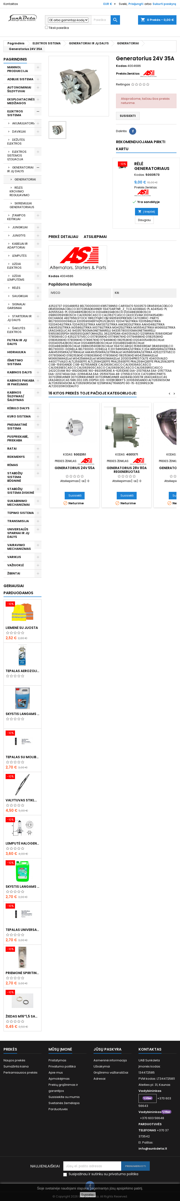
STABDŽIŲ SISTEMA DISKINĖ (20, 491)
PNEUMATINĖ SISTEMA (17, 426)
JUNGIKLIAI (20, 227)
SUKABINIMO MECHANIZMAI (18, 503)
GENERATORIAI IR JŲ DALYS (20, 169)
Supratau (87, 1195)
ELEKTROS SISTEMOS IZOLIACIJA (16, 155)
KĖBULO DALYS (18, 408)
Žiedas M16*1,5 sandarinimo (22, 1016)
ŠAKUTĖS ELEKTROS (16, 330)
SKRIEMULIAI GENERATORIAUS (22, 205)
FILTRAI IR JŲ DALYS (17, 342)
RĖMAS (12, 465)
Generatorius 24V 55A (75, 468)
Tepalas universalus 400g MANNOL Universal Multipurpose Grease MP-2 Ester (22, 930)
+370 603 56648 (152, 1118)
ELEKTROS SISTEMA (15, 113)
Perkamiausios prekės (21, 1072)
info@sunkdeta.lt (153, 1148)
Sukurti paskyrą (164, 4)
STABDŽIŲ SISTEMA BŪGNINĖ (14, 477)
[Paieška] (105, 20)
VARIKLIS (14, 557)
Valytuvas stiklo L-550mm (22, 800)
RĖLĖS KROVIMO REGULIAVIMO (20, 191)
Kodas (121, 66)
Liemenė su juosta (22, 628)
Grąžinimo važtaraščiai (111, 1072)
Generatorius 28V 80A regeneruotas (127, 470)
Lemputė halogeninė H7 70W (22, 843)
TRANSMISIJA (18, 521)
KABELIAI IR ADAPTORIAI (17, 245)
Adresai (99, 1078)
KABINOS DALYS (19, 372)
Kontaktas (11, 4)
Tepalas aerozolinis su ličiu (22, 671)
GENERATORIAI (25, 179)
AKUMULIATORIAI (24, 123)
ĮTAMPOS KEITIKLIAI (16, 217)
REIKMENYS (16, 457)
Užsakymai (102, 1066)
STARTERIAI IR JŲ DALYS (19, 318)
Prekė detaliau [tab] (63, 236)
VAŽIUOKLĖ (15, 565)
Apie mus (56, 1072)
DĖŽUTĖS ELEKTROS (16, 142)
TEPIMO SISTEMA (20, 513)
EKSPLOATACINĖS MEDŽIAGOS (21, 101)
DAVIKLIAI (19, 131)
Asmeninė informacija (110, 1060)
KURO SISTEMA (19, 416)
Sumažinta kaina (16, 1066)
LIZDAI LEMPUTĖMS (15, 278)
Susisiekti (128, 116)
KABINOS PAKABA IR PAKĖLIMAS (20, 382)
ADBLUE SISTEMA (20, 79)
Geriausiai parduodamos (18, 589)
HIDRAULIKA (16, 352)
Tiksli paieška (57, 28)
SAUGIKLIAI (20, 296)
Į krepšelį (146, 212)
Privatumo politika (62, 1066)
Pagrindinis (15, 59)
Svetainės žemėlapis (64, 1103)
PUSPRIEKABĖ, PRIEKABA (17, 438)
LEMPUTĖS (19, 255)
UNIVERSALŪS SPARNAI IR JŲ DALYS (18, 533)
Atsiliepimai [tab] (95, 236)
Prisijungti (135, 4)
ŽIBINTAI (13, 573)
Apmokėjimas (59, 1078)
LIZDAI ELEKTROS (14, 266)
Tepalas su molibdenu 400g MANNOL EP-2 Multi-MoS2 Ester (22, 757)
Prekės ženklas (127, 74)
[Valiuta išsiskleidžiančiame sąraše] (110, 4)
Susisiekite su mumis (64, 1097)
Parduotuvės (58, 1109)
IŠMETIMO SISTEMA (15, 362)
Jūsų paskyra (107, 1049)
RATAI (12, 448)
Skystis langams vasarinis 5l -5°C (22, 886)
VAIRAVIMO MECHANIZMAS (19, 547)
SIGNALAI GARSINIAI (16, 306)
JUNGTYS (19, 235)
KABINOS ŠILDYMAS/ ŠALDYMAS (15, 396)
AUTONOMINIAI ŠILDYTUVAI (19, 89)
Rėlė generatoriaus (151, 166)
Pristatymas (57, 1060)
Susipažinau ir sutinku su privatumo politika (103, 1174)
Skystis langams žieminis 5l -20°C (22, 714)
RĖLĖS (16, 288)
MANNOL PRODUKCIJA (17, 69)
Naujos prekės (14, 1060)
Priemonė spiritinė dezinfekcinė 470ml (22, 973)
